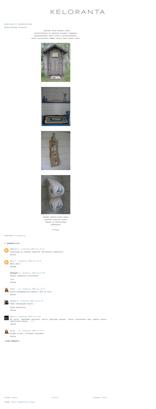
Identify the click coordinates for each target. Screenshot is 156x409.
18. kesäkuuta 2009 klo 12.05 (32, 273)
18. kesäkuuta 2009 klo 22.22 (30, 301)
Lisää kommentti (12, 341)
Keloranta (78, 11)
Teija (12, 289)
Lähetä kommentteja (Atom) (23, 402)
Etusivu (55, 398)
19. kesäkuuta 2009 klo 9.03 (27, 317)
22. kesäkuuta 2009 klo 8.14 (31, 331)
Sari (12, 261)
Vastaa (13, 255)
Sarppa (13, 301)
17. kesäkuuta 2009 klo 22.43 (31, 249)
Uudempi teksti (11, 398)
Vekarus (13, 249)
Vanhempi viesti (100, 398)
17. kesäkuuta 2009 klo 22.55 (28, 261)
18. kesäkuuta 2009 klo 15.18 (32, 289)
